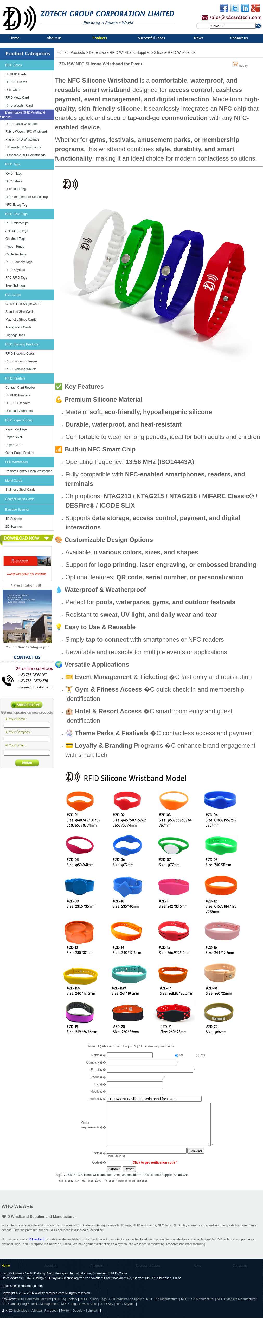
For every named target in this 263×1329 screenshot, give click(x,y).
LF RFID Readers (17, 395)
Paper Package (16, 429)
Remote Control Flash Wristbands (28, 471)
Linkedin (93, 1322)
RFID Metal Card (17, 97)
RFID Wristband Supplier (126, 1310)
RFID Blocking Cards (20, 353)
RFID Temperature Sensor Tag (26, 197)
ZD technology (19, 1322)
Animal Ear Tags (16, 231)
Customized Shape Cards (23, 304)
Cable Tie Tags (15, 254)
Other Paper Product (19, 453)
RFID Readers (15, 378)
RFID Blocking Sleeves (21, 361)
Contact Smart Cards (19, 499)
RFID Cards (13, 65)
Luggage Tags (15, 335)
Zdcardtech (37, 1250)
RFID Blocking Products (21, 344)
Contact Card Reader (20, 387)
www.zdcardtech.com (49, 1304)
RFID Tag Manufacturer (162, 1310)
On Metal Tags (15, 239)
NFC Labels (13, 181)
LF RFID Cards (16, 74)
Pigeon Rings (14, 246)
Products (97, 1277)
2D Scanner (13, 526)
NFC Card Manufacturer (197, 1310)
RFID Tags (12, 164)
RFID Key (106, 1315)
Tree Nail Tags (15, 285)
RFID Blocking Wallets (20, 369)
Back (137, 1192)
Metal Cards (13, 480)
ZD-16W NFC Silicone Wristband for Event (90, 1186)
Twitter (65, 1322)
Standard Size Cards (19, 312)
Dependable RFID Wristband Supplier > (121, 52)
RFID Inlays (13, 173)
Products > (79, 52)
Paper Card (13, 445)
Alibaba (36, 1322)
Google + (78, 1322)
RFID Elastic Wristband (21, 124)
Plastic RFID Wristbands (22, 139)
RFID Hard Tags (16, 214)
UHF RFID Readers (19, 411)
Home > (63, 52)
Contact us (240, 1277)
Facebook (51, 1322)
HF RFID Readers (17, 403)
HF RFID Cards (16, 82)
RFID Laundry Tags (18, 262)
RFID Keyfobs (15, 270)
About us (51, 1277)
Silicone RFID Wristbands (23, 147)
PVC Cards (13, 295)
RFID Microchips (17, 223)
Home (6, 1277)
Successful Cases (148, 1277)
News (197, 1277)
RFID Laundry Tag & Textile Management (30, 1315)
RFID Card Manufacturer (34, 1310)
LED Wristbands (16, 462)
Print (117, 1192)
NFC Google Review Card (79, 1315)
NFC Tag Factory (65, 1310)
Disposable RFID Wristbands (25, 155)
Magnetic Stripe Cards (20, 319)
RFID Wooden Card (19, 105)
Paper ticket (13, 437)
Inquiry (243, 65)
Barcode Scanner (17, 509)
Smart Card (181, 1186)
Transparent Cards (18, 327)
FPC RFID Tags (16, 278)
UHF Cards (13, 90)
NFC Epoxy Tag (16, 205)
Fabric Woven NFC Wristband (26, 132)
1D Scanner (13, 519)
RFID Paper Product (19, 420)
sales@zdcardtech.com (26, 1297)
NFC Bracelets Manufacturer (236, 1310)
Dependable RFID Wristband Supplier (147, 1186)
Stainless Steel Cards (20, 489)
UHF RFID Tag (15, 189)
